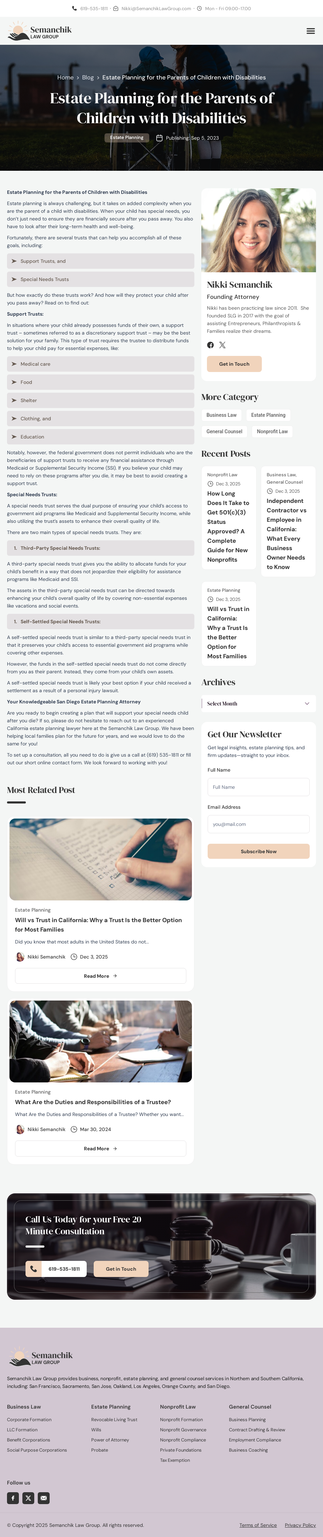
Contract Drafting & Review (257, 1429)
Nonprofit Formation (181, 1419)
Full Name (219, 771)
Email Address (224, 808)
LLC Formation (22, 1429)
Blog (88, 79)
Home (65, 79)
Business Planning (247, 1419)
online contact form (59, 763)
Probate (99, 1450)
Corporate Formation (29, 1419)
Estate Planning (127, 139)
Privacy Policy (300, 1525)
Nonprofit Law (272, 432)
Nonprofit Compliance (183, 1440)
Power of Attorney (110, 1440)
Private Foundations (181, 1450)
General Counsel (225, 432)
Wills (96, 1429)
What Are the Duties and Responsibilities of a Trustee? (93, 1103)
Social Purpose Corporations (37, 1450)
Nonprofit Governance (183, 1429)
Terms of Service (258, 1525)
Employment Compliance (255, 1440)
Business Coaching (248, 1450)
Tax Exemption (175, 1460)
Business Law (222, 416)
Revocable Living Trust (114, 1419)
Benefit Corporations (28, 1440)
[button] (310, 31)
